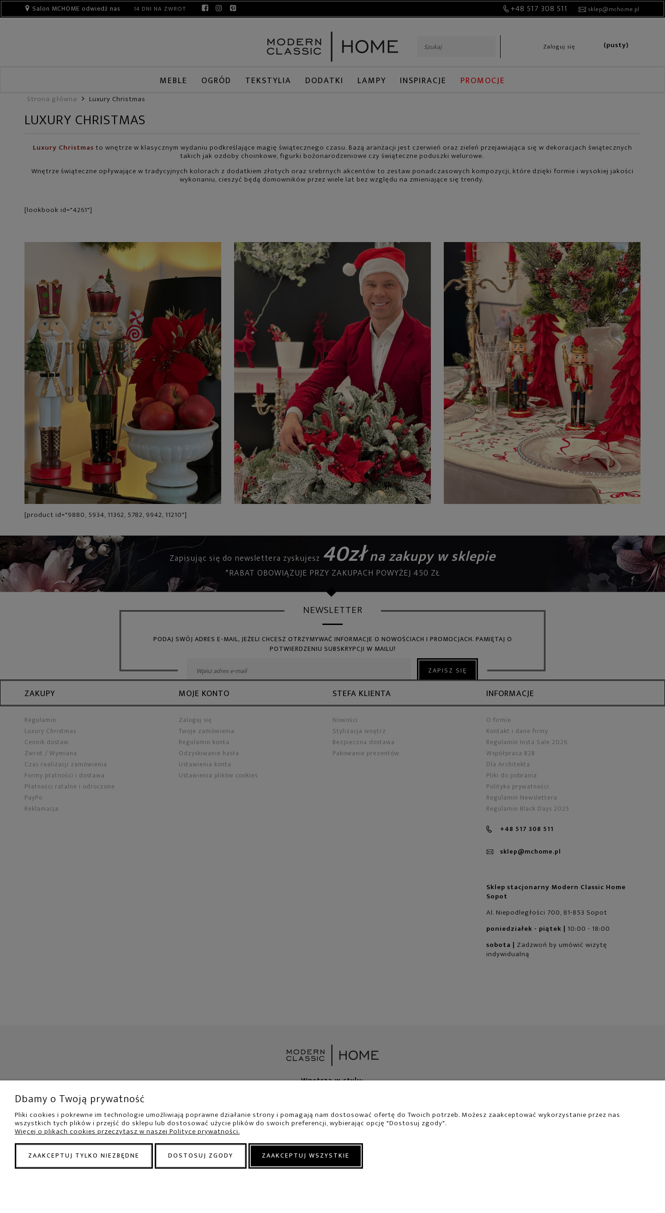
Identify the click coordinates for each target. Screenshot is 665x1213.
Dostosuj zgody (200, 1155)
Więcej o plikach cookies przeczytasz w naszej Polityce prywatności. (127, 1131)
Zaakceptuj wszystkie (306, 1155)
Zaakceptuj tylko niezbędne (83, 1155)
